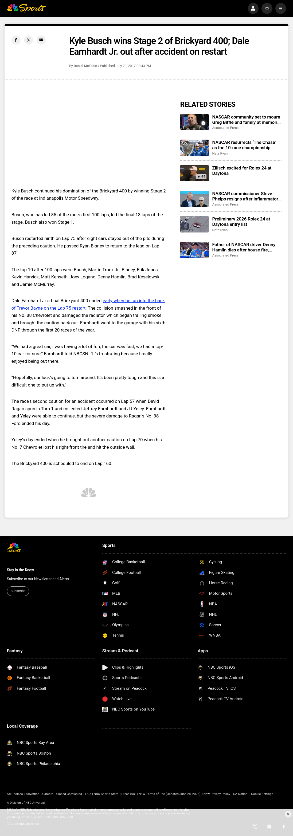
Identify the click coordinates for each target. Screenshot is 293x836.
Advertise (32, 794)
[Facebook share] (16, 40)
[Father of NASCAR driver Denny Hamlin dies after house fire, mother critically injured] (194, 250)
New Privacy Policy (217, 794)
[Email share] (41, 40)
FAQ (88, 794)
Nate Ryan (220, 153)
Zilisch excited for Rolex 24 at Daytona (241, 170)
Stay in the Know (20, 570)
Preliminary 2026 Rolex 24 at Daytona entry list (241, 221)
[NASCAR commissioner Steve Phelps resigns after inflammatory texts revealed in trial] (194, 199)
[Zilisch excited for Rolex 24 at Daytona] (194, 173)
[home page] (26, 8)
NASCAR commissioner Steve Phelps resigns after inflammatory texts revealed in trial (246, 196)
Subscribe (18, 591)
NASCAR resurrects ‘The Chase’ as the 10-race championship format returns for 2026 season (244, 145)
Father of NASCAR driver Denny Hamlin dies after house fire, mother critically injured (243, 247)
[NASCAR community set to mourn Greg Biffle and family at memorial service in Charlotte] (194, 122)
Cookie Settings (262, 794)
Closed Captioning (69, 794)
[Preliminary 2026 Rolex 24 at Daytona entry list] (194, 224)
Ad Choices (15, 794)
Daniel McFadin (85, 66)
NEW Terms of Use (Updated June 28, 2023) (170, 794)
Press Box (129, 794)
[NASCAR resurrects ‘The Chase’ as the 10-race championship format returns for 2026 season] (194, 148)
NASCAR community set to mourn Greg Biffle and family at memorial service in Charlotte (246, 119)
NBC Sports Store (106, 794)
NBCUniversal (35, 803)
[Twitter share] (28, 40)
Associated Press (225, 128)
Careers (47, 794)
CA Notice (240, 794)
